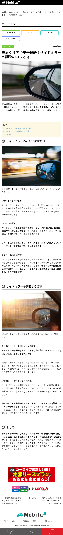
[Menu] (52, 531)
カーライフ (11, 33)
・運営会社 (35, 521)
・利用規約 (25, 521)
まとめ (8, 134)
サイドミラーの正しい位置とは (18, 128)
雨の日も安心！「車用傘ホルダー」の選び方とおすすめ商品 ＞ (51, 500)
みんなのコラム (10, 532)
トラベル (49, 33)
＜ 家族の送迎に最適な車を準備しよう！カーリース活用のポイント (11, 500)
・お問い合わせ (47, 521)
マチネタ (32, 532)
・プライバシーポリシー (10, 521)
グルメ (30, 33)
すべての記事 (11, 39)
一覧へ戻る (31, 498)
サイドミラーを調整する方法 (17, 131)
